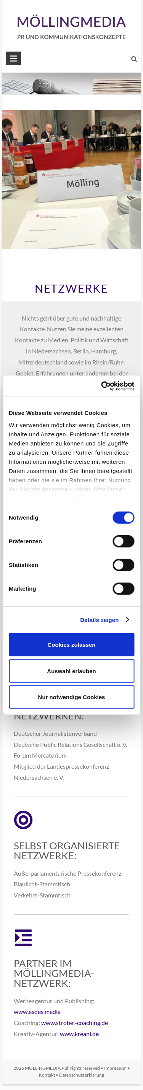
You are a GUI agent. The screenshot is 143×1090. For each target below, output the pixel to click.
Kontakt (47, 1075)
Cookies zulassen (72, 644)
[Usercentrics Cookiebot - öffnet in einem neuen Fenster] (101, 386)
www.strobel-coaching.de (74, 1022)
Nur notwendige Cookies (71, 697)
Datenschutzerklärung (81, 1075)
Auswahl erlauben (71, 670)
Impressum (115, 1068)
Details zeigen (99, 619)
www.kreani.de (79, 1033)
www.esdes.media (37, 1011)
